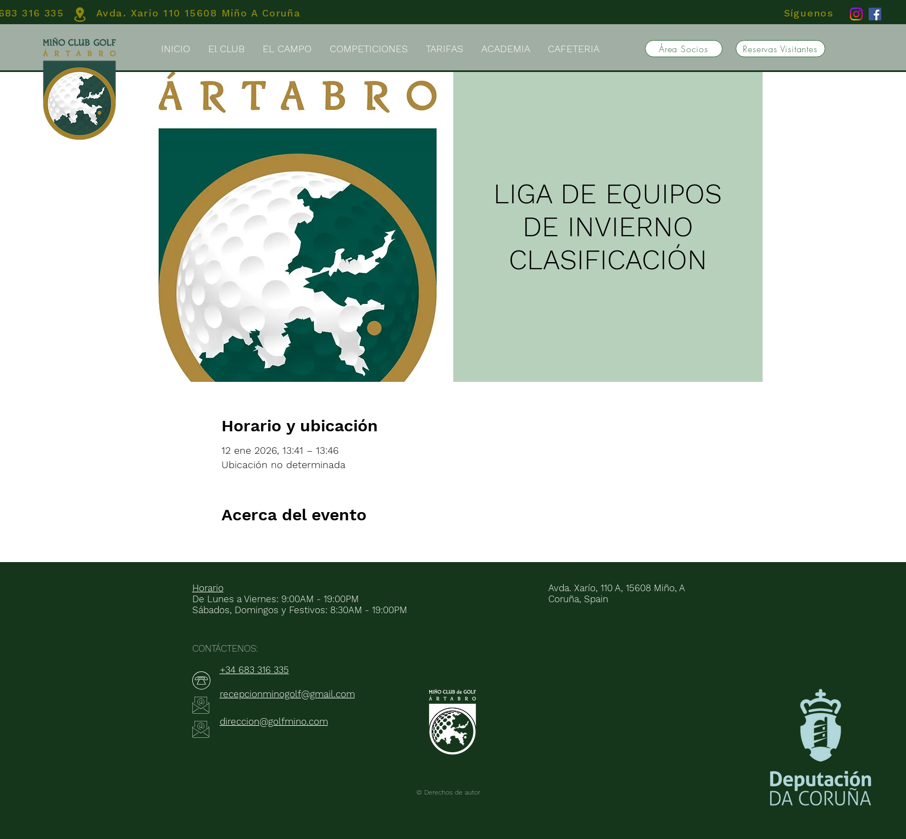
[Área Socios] (683, 48)
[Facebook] (875, 14)
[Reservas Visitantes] (780, 48)
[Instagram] (856, 14)
